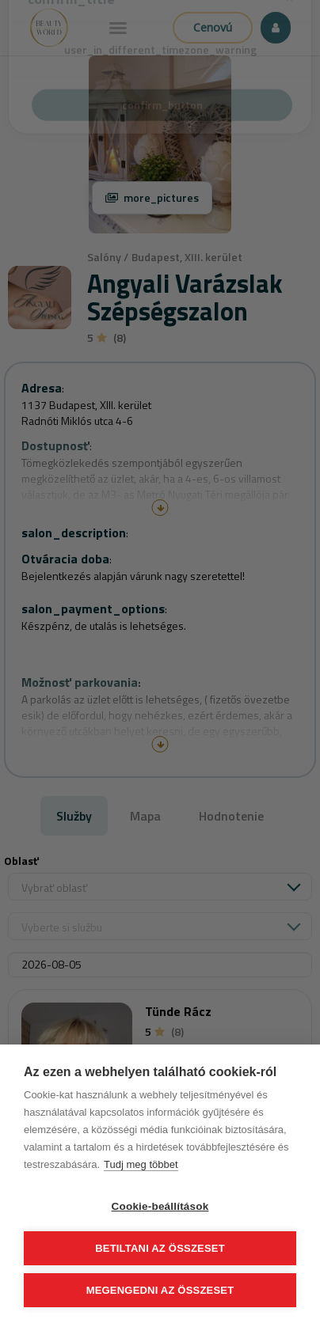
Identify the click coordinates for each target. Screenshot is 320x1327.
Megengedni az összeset (160, 1290)
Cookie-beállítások (160, 1206)
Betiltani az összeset (160, 1248)
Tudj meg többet (140, 1164)
